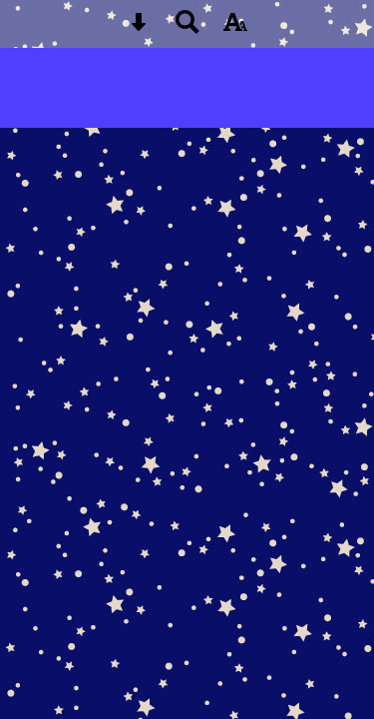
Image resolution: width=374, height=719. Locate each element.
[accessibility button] (235, 28)
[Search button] (187, 28)
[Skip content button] (139, 28)
